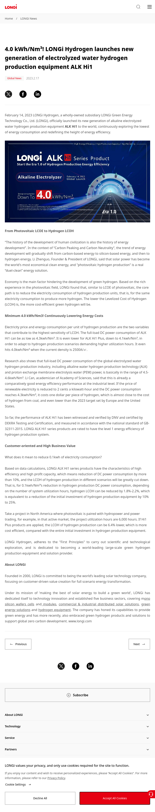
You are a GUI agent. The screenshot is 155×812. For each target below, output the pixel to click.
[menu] (149, 6)
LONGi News (28, 18)
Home (9, 18)
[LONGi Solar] (11, 6)
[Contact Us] (151, 794)
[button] (138, 6)
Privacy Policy (56, 778)
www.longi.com (80, 621)
